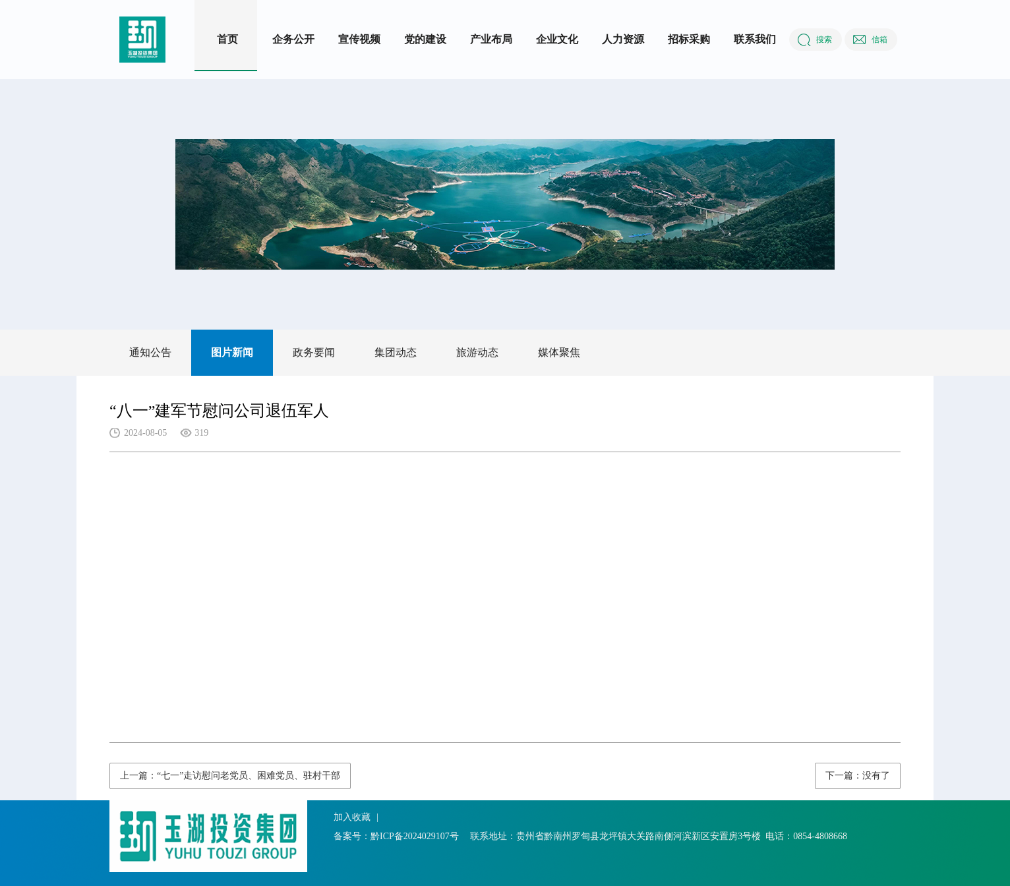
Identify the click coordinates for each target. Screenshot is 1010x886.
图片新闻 (232, 352)
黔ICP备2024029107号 (415, 836)
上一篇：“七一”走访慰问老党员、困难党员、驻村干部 (230, 776)
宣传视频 (359, 39)
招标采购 (689, 39)
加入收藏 (352, 817)
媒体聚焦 (559, 352)
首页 (227, 39)
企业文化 (557, 39)
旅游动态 (477, 352)
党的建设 (425, 39)
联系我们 (755, 39)
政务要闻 (314, 352)
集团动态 (395, 352)
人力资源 (623, 39)
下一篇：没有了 (857, 776)
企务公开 (293, 39)
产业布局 (491, 39)
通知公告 (150, 352)
